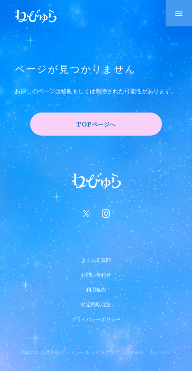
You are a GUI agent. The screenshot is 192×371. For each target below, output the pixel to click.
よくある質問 (96, 259)
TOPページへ (96, 124)
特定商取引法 (96, 303)
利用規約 (96, 288)
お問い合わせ (96, 273)
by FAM (161, 352)
